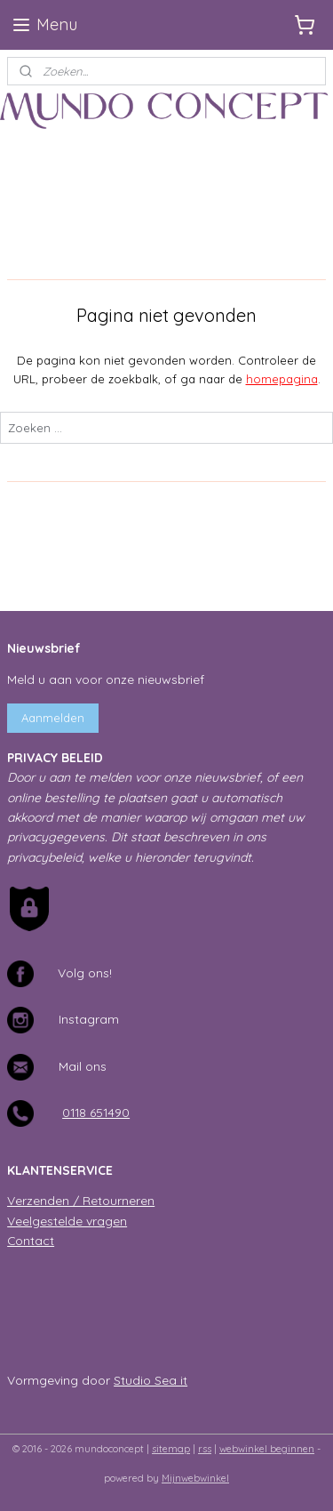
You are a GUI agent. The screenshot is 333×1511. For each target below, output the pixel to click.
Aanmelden (52, 718)
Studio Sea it (150, 1379)
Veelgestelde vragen (67, 1220)
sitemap (171, 1449)
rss (204, 1449)
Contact (30, 1240)
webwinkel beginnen (266, 1449)
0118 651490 (96, 1112)
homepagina (282, 379)
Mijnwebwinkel (195, 1478)
